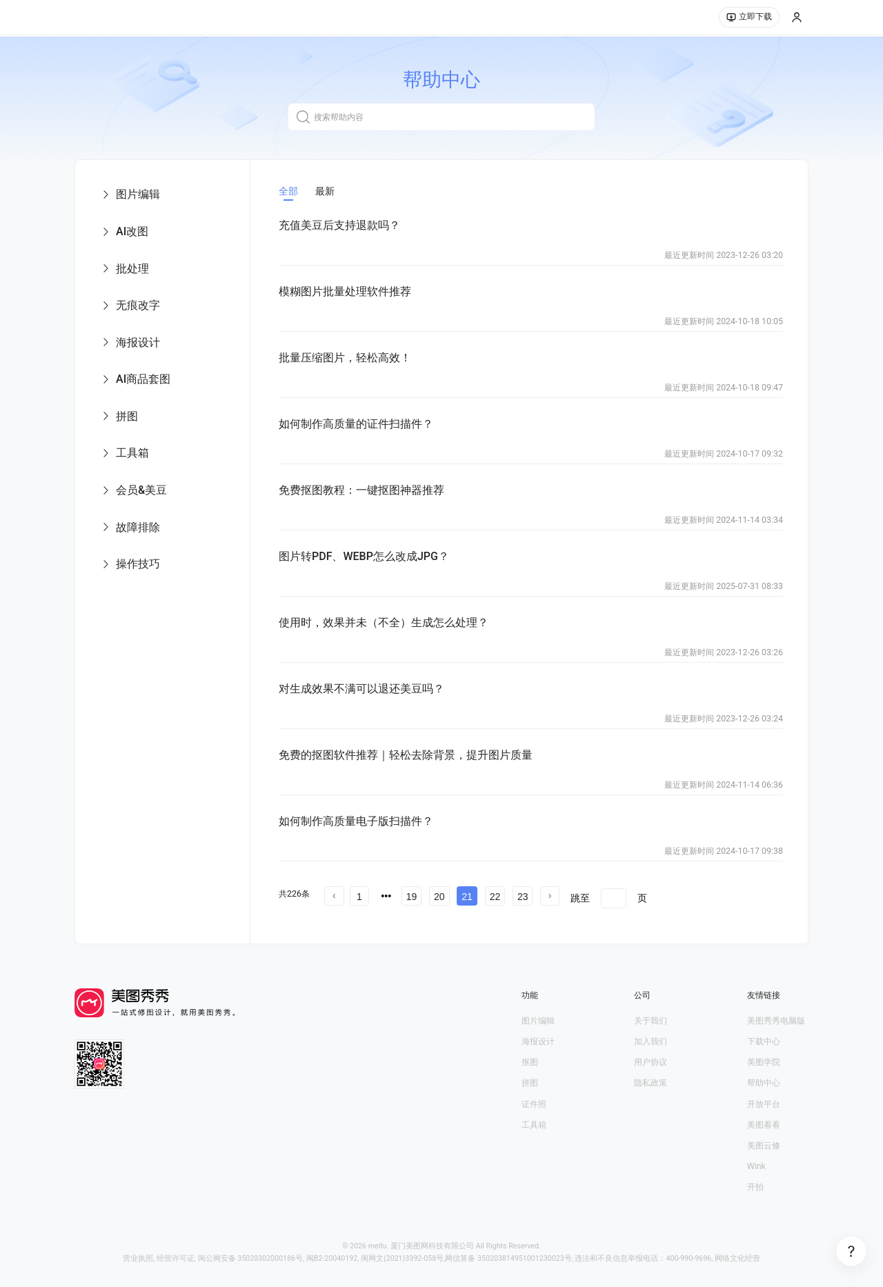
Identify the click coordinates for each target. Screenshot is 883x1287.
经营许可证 (176, 1258)
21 (467, 896)
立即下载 (748, 17)
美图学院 (763, 1062)
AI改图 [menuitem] (124, 231)
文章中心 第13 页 (669, 902)
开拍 (755, 1186)
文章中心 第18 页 (556, 915)
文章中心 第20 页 (707, 915)
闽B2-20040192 (332, 1258)
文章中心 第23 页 (435, 928)
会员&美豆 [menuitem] (133, 490)
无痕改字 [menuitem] (130, 305)
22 (495, 896)
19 (411, 896)
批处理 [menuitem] (124, 268)
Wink (756, 1166)
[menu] (162, 379)
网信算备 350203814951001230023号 (508, 1258)
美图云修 (763, 1145)
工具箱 (534, 1124)
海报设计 (538, 1041)
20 (439, 896)
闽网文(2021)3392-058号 (402, 1258)
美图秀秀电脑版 (776, 1020)
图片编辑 (538, 1020)
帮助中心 (763, 1082)
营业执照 (138, 1258)
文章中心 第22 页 (360, 928)
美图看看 (763, 1124)
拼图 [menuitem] (119, 416)
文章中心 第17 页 (481, 915)
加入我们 (650, 1041)
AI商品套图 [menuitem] (135, 379)
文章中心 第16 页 (406, 915)
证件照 (534, 1104)
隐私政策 (650, 1082)
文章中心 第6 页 (661, 889)
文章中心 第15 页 (330, 915)
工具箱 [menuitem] (124, 452)
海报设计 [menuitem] (130, 342)
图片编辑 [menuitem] (130, 194)
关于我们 (650, 1020)
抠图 (530, 1062)
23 (522, 896)
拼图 (530, 1082)
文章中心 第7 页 (732, 889)
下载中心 (763, 1041)
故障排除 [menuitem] (130, 527)
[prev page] (334, 896)
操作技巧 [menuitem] (130, 563)
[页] (613, 898)
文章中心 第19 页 (632, 915)
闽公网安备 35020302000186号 (251, 1258)
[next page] (549, 896)
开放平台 (763, 1104)
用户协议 (650, 1062)
